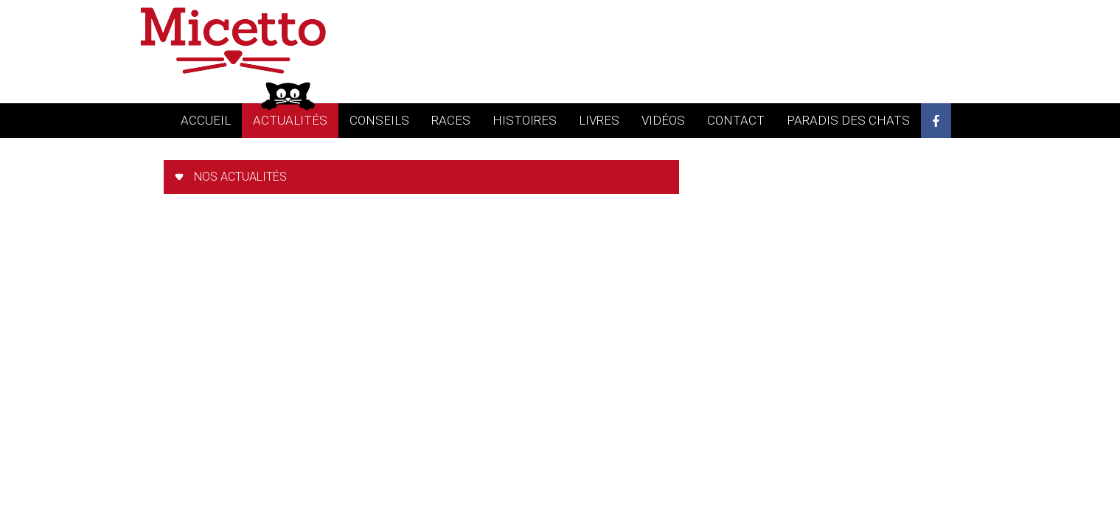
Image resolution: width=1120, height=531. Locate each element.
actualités (290, 120)
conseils (379, 120)
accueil (206, 120)
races (450, 120)
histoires (525, 120)
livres (599, 120)
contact (736, 120)
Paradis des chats (848, 120)
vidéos (663, 120)
